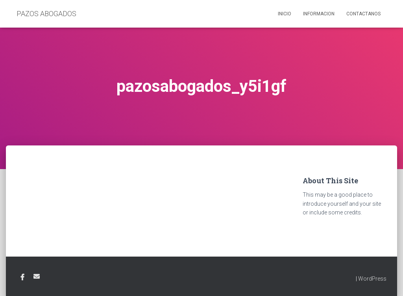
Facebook (22, 277)
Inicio (284, 14)
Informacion (319, 14)
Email (37, 276)
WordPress (372, 279)
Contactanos (363, 14)
